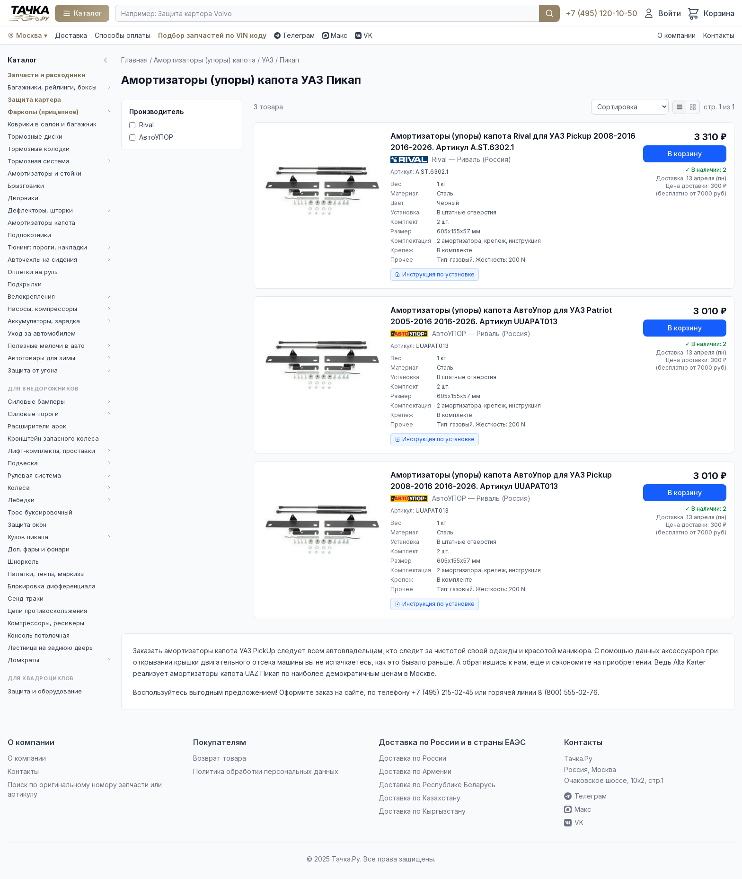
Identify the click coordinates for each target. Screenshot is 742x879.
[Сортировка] (630, 107)
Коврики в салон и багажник (52, 124)
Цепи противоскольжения (47, 610)
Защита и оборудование (45, 691)
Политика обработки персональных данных (265, 771)
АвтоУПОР (151, 137)
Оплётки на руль (33, 271)
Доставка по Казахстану (419, 798)
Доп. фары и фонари (39, 549)
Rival (141, 125)
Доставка (71, 35)
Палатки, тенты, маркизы (46, 573)
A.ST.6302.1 (431, 171)
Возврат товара (219, 758)
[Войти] (662, 13)
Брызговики (26, 185)
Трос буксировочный (40, 512)
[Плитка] (692, 107)
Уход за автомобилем (42, 333)
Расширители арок (37, 426)
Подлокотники (29, 235)
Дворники (23, 198)
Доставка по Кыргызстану (422, 811)
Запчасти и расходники (47, 75)
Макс (334, 35)
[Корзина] (710, 13)
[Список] (679, 107)
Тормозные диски (35, 136)
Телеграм (294, 35)
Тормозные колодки (39, 148)
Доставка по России (412, 758)
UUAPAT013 (432, 345)
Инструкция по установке (435, 274)
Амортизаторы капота (41, 222)
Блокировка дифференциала (52, 586)
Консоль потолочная (39, 635)
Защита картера (34, 99)
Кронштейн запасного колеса (53, 438)
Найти (549, 13)
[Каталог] (82, 13)
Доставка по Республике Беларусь (437, 785)
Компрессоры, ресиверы (46, 623)
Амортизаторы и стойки (44, 173)
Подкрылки (25, 284)
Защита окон (27, 524)
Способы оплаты (122, 35)
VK (363, 35)
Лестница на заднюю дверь (50, 647)
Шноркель (23, 561)
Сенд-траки (26, 598)
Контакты (718, 35)
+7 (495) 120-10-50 (601, 13)
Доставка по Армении (415, 771)
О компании (676, 35)
